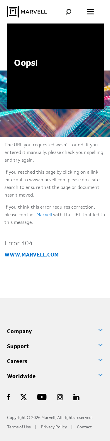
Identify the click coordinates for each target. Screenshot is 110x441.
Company (19, 332)
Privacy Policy (54, 427)
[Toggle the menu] (90, 12)
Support (18, 347)
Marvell (44, 215)
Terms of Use (19, 427)
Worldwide (21, 377)
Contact (84, 427)
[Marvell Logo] (27, 11)
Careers (17, 362)
